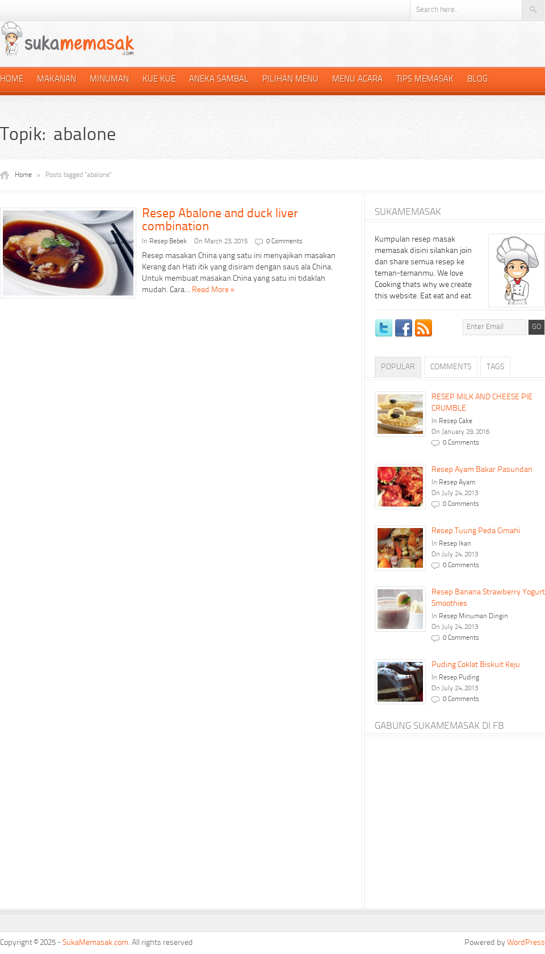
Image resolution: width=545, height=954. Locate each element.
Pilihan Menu (290, 79)
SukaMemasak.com (95, 943)
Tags (495, 367)
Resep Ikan (455, 544)
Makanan (56, 79)
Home (11, 79)
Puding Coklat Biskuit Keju (475, 665)
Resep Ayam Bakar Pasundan (482, 470)
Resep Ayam (457, 482)
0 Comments (284, 241)
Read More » (213, 290)
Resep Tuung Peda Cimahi (475, 531)
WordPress (526, 943)
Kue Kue (158, 79)
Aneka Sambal (219, 79)
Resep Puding (459, 677)
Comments (450, 367)
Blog (477, 79)
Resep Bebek (168, 241)
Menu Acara (357, 79)
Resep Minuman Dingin (473, 616)
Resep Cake (455, 421)
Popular (398, 367)
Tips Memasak (425, 79)
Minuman (109, 79)
